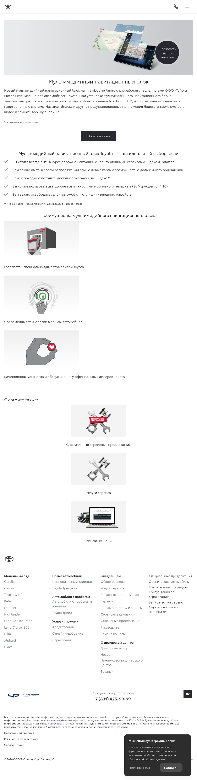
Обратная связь (98, 136)
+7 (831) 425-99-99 (112, 698)
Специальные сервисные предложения (98, 444)
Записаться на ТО (98, 540)
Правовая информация (19, 732)
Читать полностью (139, 767)
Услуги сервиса (98, 492)
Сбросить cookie (14, 744)
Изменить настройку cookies (21, 738)
